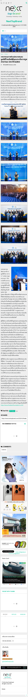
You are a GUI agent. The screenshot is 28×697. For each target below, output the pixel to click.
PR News (6, 54)
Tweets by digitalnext (14, 553)
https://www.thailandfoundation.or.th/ (12, 405)
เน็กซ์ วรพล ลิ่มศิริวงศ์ (7, 659)
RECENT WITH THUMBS (8, 591)
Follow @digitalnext (20, 552)
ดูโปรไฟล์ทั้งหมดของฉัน (8, 661)
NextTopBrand (14, 21)
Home (2, 54)
